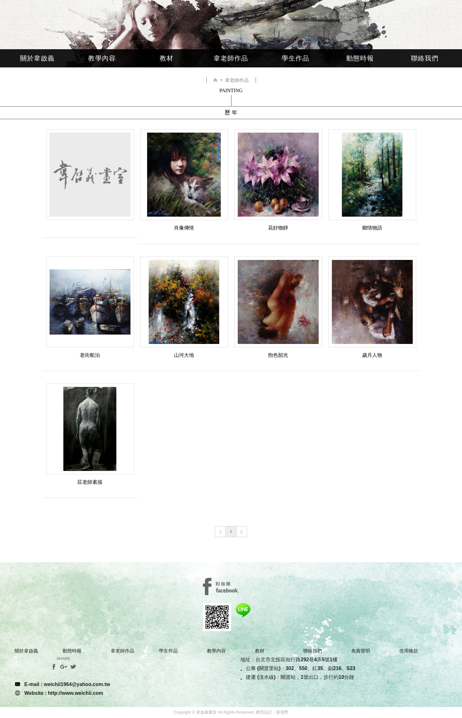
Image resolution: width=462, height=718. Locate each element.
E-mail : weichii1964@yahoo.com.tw (67, 684)
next (241, 531)
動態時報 (360, 58)
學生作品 (295, 58)
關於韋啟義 (37, 58)
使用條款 (408, 650)
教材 (166, 58)
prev (220, 531)
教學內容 (102, 58)
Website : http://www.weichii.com (64, 693)
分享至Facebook (54, 667)
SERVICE (221, 586)
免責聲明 (360, 650)
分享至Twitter (73, 667)
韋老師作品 (231, 58)
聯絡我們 (424, 58)
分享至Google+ (63, 667)
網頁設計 (264, 712)
